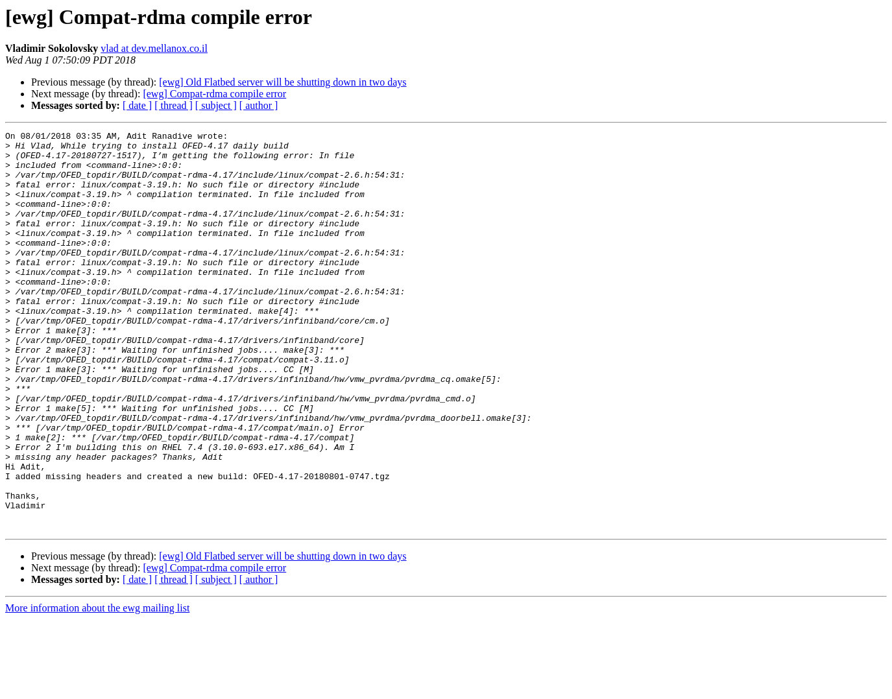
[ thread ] (173, 105)
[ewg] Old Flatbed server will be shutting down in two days (282, 82)
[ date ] (137, 105)
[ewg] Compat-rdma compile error (214, 93)
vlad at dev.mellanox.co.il (154, 48)
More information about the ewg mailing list (97, 687)
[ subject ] (216, 105)
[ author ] (258, 105)
